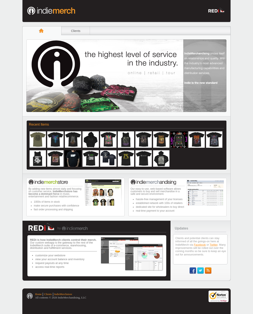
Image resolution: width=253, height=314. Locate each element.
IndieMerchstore (63, 294)
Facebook (200, 244)
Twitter (213, 244)
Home (38, 294)
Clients (75, 31)
